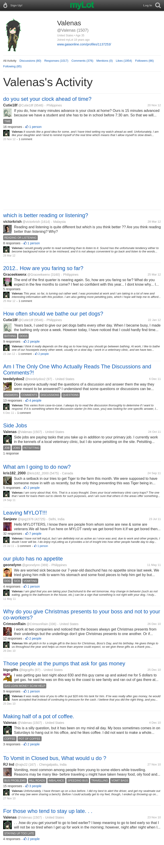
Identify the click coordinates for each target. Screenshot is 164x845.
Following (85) (12, 66)
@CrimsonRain (37, 624)
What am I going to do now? (37, 467)
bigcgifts (10, 670)
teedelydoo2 (13, 379)
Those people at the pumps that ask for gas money (64, 663)
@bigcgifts (26, 670)
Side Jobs (15, 425)
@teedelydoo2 (35, 379)
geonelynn (12, 565)
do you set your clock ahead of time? (47, 99)
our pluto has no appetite (33, 558)
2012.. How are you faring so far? (43, 268)
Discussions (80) (30, 60)
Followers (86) (144, 60)
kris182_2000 (14, 473)
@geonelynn (31, 565)
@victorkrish (31, 222)
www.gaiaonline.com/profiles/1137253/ (84, 44)
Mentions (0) (104, 60)
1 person (35, 127)
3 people (35, 786)
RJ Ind (8, 764)
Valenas (10, 432)
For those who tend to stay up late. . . (47, 811)
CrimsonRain (14, 624)
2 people (34, 341)
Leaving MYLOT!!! (25, 513)
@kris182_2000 (37, 473)
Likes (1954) (124, 60)
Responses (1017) (56, 60)
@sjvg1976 (25, 519)
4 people (35, 400)
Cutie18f (10, 105)
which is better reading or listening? (45, 215)
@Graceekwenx (38, 274)
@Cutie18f (25, 105)
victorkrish (12, 222)
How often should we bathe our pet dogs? (53, 314)
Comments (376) (82, 60)
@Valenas (24, 432)
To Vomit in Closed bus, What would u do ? (54, 758)
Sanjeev (10, 519)
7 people (35, 533)
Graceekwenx (14, 274)
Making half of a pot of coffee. (38, 716)
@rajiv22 (21, 764)
